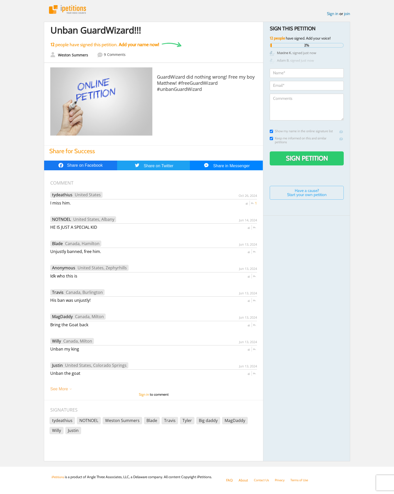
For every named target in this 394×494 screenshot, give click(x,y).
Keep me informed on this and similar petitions (298, 141)
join (347, 15)
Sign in (332, 15)
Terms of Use (303, 480)
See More (59, 390)
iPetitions (70, 10)
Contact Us (262, 480)
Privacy (282, 480)
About (243, 480)
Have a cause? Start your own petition (307, 193)
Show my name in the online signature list (301, 132)
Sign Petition (307, 159)
